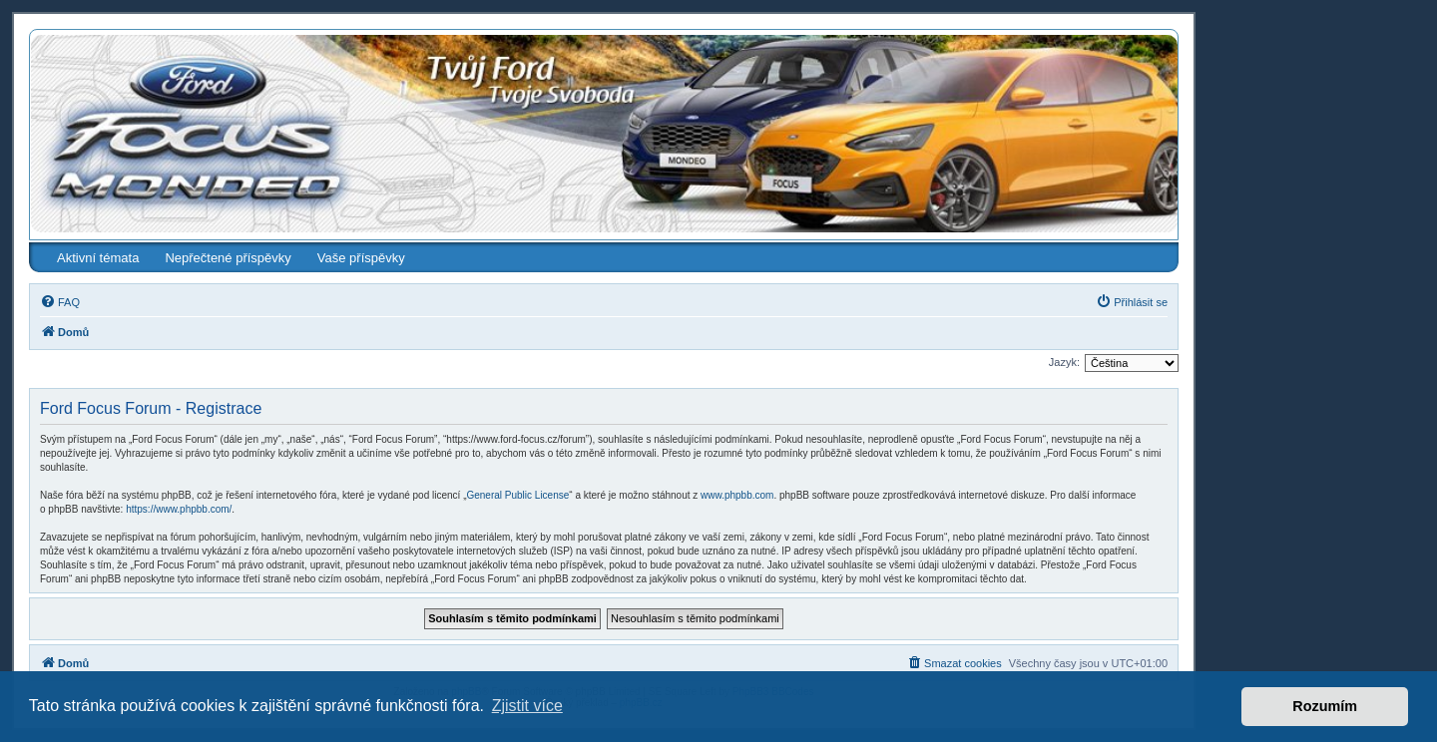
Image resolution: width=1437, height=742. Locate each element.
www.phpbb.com (737, 495)
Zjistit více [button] (527, 705)
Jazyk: (1064, 362)
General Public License (517, 495)
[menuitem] (60, 302)
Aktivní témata (98, 257)
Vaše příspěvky (361, 257)
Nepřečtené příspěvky (227, 257)
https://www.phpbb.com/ (179, 509)
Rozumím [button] (1324, 706)
